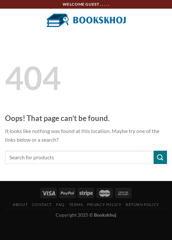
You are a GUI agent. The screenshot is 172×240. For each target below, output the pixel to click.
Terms (76, 204)
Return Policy (142, 204)
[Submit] (160, 157)
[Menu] (9, 20)
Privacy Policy (104, 204)
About (20, 204)
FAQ (60, 204)
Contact (42, 204)
